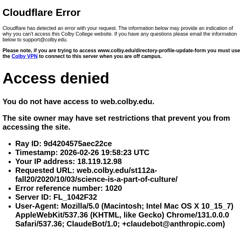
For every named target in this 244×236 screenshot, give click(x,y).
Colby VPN (24, 56)
